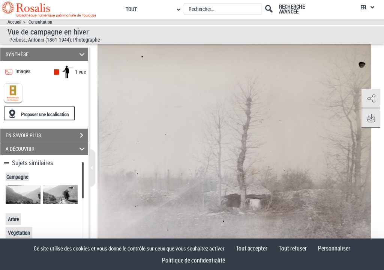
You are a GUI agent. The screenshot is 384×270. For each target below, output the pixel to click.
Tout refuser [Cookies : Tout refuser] (293, 248)
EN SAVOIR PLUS (47, 135)
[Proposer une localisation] (39, 113)
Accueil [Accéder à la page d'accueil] (14, 22)
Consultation (40, 22)
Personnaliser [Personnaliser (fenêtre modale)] (334, 248)
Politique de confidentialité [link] (193, 260)
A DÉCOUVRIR (46, 148)
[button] (371, 98)
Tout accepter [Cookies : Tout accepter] (251, 248)
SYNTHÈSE (46, 54)
